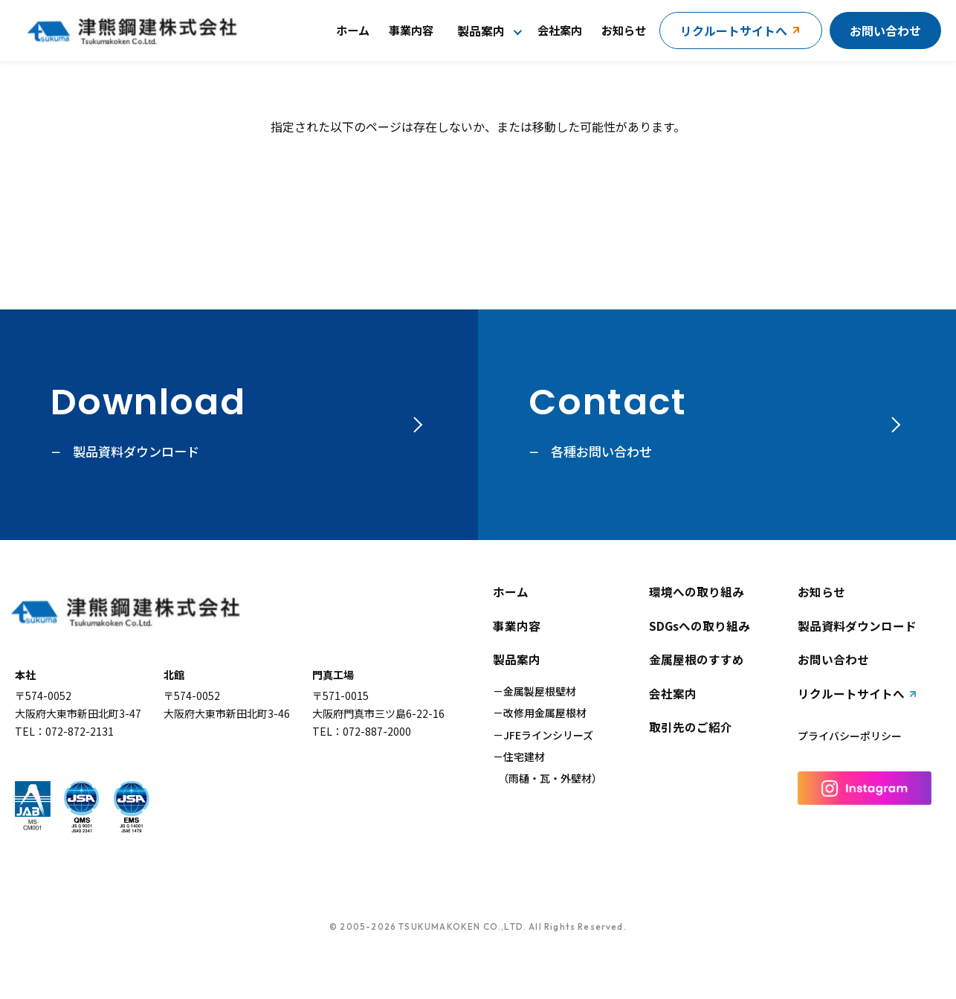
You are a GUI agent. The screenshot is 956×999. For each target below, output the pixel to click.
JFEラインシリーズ (548, 734)
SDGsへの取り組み (699, 626)
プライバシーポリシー (850, 736)
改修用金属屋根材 (545, 712)
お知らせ (623, 30)
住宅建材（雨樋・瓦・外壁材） (547, 767)
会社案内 (559, 30)
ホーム (352, 30)
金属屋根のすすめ (696, 660)
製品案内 (481, 30)
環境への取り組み (696, 592)
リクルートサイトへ (851, 694)
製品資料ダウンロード (857, 626)
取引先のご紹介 (690, 727)
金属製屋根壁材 (539, 691)
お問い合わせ (885, 30)
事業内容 (411, 30)
